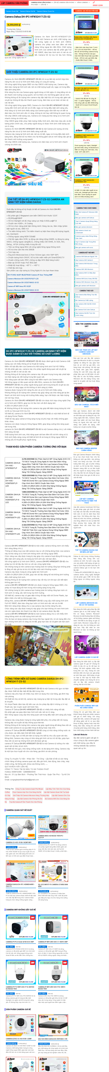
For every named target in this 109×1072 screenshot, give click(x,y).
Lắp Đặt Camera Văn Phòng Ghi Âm (29, 799)
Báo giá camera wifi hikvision (85, 285)
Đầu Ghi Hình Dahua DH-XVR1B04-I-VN (52, 1039)
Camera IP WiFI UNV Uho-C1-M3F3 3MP (53, 942)
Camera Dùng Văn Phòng (41, 2)
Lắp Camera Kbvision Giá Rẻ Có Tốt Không (86, 604)
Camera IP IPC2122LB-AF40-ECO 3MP (20, 942)
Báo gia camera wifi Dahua (85, 218)
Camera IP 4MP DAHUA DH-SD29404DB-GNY (85, 181)
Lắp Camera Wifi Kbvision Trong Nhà (86, 265)
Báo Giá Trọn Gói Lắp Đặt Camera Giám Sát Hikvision (86, 352)
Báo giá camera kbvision (84, 227)
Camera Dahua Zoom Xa (45, 11)
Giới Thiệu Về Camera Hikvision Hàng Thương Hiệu (31, 795)
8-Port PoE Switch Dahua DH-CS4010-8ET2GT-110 (86, 89)
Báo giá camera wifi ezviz (84, 247)
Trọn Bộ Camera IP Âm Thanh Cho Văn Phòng (25, 802)
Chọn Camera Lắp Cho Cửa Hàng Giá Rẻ (26, 792)
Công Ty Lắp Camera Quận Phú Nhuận (29, 789)
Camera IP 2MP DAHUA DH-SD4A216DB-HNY (85, 136)
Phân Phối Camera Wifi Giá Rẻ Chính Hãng (86, 707)
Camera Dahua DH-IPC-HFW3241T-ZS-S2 (27, 16)
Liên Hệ (43, 4)
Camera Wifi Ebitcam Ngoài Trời (86, 256)
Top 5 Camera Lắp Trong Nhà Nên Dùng (86, 243)
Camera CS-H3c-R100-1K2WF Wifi (18, 842)
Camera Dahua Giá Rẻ (27, 11)
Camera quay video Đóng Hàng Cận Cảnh (86, 237)
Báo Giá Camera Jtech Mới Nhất (86, 406)
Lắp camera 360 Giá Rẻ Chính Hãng (86, 305)
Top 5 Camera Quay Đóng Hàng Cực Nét (86, 222)
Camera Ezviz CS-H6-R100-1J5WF (19, 1039)
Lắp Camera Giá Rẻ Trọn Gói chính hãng (85, 314)
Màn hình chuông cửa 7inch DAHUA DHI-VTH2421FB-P (86, 38)
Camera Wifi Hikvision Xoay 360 (86, 282)
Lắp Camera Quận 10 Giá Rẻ (86, 657)
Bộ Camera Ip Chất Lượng (84, 300)
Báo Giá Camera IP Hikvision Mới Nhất (87, 213)
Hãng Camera (82, 2)
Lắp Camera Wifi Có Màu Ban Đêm (86, 274)
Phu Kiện (34, 4)
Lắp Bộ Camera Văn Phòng (64, 2)
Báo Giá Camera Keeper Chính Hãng (86, 449)
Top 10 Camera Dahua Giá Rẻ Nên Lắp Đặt (86, 551)
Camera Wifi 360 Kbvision (84, 269)
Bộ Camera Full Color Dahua (85, 309)
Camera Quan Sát (12, 11)
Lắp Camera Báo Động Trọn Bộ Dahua (86, 296)
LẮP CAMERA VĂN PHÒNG (14, 3)
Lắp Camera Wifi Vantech (84, 260)
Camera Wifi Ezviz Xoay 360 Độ (86, 278)
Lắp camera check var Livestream (83, 231)
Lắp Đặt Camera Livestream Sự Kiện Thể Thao (86, 501)
